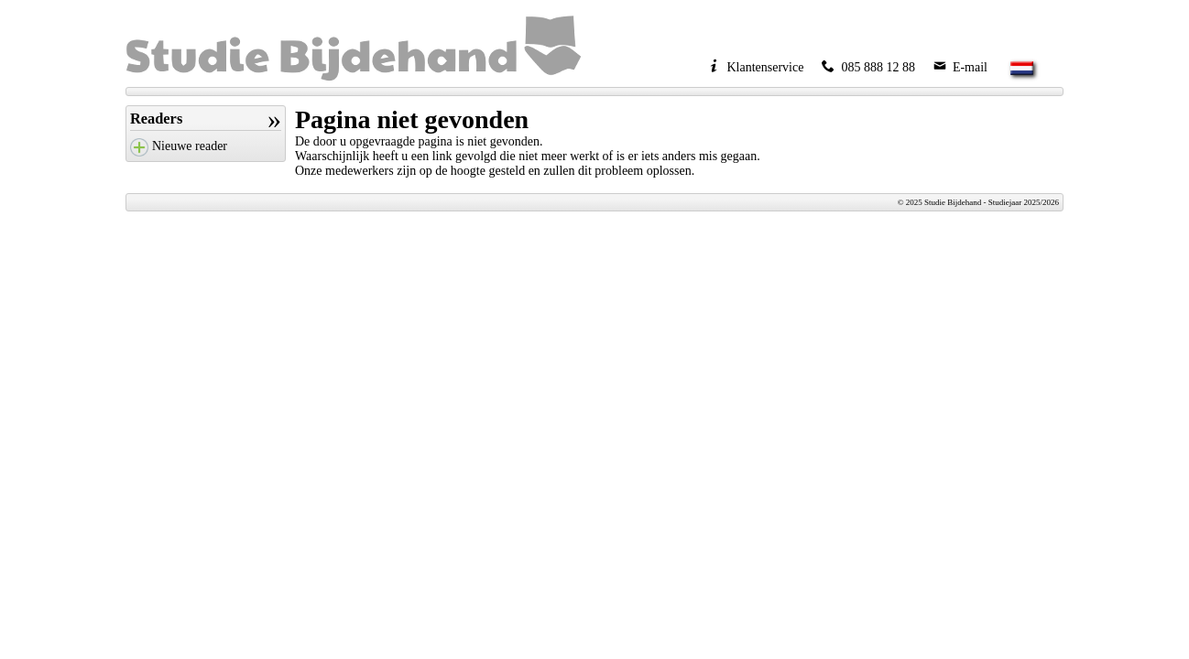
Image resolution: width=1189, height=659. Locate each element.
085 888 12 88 (868, 67)
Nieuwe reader (189, 146)
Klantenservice (755, 67)
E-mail (960, 67)
